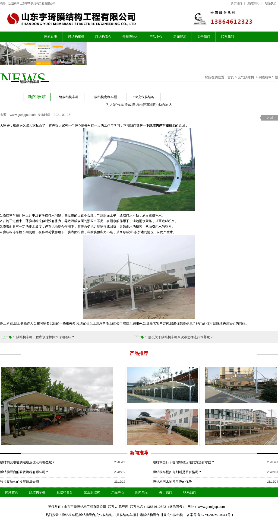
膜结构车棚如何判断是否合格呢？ (177, 472)
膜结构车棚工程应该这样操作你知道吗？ (45, 337)
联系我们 (227, 36)
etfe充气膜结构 (143, 97)
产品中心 (155, 36)
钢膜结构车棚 (69, 97)
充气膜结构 (246, 77)
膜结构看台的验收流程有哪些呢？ (24, 472)
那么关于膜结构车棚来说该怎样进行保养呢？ (180, 337)
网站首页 (50, 36)
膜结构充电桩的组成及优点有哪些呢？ (27, 462)
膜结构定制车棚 (105, 97)
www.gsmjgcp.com (23, 115)
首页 (230, 77)
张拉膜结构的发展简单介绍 (19, 482)
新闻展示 (179, 36)
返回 (269, 117)
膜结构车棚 (76, 36)
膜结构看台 (103, 36)
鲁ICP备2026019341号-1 (215, 515)
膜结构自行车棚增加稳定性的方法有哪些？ (184, 462)
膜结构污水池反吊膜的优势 (172, 482)
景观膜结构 (130, 36)
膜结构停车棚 (159, 125)
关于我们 (236, 3)
